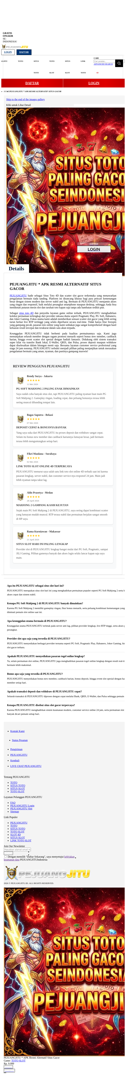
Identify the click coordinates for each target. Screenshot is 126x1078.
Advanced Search (103, 64)
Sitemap (14, 811)
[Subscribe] (8, 853)
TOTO (13, 782)
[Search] (119, 63)
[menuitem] (18, 61)
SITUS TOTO (17, 785)
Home (7, 91)
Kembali (14, 760)
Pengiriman (16, 749)
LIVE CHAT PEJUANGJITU (26, 766)
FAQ (12, 802)
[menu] (48, 67)
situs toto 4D (26, 313)
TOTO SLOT (17, 791)
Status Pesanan (20, 740)
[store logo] (15, 48)
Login (8, 52)
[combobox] (109, 61)
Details (16, 268)
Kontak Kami (17, 731)
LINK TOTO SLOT (20, 840)
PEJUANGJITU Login (22, 805)
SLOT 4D (15, 834)
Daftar (24, 52)
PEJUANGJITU (18, 295)
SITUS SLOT (17, 788)
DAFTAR (32, 83)
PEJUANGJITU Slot (21, 808)
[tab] (16, 268)
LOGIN (93, 83)
